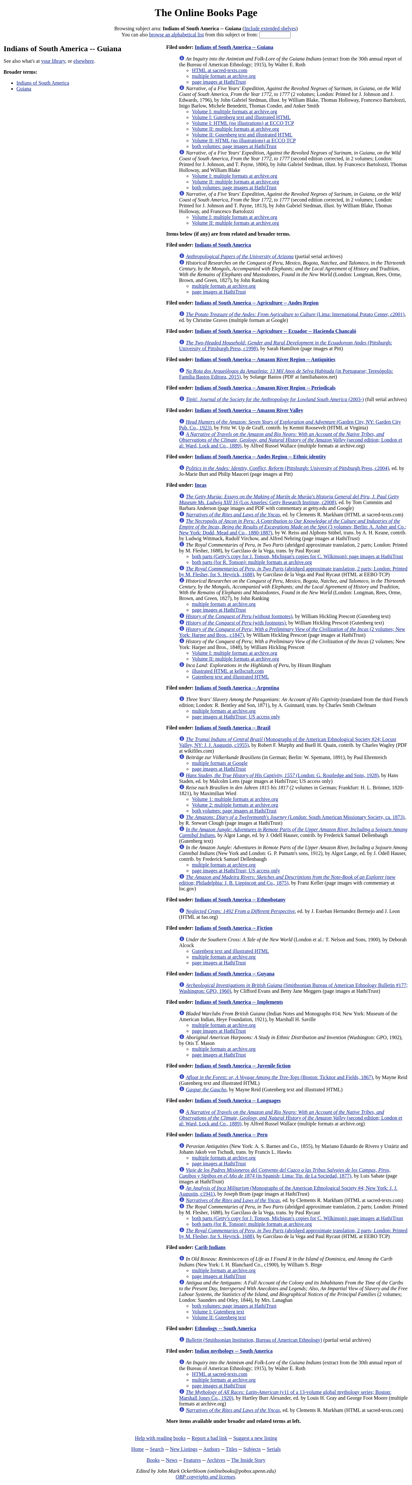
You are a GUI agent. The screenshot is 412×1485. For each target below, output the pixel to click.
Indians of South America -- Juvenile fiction (243, 1065)
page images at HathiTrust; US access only (236, 716)
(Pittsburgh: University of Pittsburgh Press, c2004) (287, 468)
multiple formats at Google (220, 763)
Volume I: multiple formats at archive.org (234, 111)
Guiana (23, 88)
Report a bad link (209, 1438)
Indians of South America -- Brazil (232, 727)
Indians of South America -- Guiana (234, 47)
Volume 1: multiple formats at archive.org (235, 799)
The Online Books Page (205, 12)
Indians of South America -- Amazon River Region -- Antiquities (265, 359)
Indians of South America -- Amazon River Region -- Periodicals (265, 387)
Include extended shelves (270, 28)
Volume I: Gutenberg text (218, 1311)
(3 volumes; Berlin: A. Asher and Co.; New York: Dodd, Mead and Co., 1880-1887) (292, 526)
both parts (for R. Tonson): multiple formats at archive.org (252, 562)
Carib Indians (210, 1247)
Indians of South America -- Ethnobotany (240, 899)
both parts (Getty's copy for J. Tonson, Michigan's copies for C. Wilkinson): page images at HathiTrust (297, 556)
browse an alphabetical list (176, 34)
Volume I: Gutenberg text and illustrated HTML (241, 117)
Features (192, 1460)
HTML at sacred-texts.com (219, 70)
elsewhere (83, 61)
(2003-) (275, 399)
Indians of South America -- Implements (239, 1002)
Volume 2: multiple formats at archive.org (235, 805)
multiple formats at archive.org (224, 76)
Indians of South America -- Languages (238, 1100)
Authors (211, 1449)
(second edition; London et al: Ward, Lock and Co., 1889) (290, 439)
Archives (216, 1460)
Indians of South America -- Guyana (235, 973)
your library (53, 61)
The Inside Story (248, 1460)
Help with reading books (160, 1438)
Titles (231, 1449)
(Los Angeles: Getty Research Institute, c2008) (289, 499)
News (171, 1460)
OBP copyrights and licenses (205, 1477)
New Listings (184, 1449)
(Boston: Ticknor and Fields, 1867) (279, 1077)
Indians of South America (42, 83)
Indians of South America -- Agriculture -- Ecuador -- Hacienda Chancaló (275, 331)
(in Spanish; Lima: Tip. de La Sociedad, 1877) (284, 1173)
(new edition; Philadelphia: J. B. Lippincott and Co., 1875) (287, 880)
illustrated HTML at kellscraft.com (228, 671)
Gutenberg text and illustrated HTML (230, 677)
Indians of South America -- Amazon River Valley (249, 410)
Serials (274, 1449)
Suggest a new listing (255, 1438)
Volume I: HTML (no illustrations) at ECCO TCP (243, 123)
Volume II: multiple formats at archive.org (235, 129)
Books (153, 1460)
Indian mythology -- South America (234, 1351)
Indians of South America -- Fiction (233, 928)
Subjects (252, 1449)
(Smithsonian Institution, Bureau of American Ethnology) (254, 1340)
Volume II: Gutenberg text (219, 1317)
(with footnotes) (236, 622)
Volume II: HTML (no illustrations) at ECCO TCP (244, 140)
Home (137, 1449)
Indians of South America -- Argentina (237, 688)
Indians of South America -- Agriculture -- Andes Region (257, 302)
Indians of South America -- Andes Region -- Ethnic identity (260, 456)
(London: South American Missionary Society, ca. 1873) (295, 817)
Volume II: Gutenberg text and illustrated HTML (242, 134)
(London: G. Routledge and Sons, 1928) (282, 775)
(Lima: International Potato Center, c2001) (295, 314)
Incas (200, 485)
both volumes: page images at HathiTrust (234, 146)
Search (157, 1449)
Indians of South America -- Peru (231, 1134)
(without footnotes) (239, 616)
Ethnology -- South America (225, 1328)
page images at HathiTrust (219, 82)
